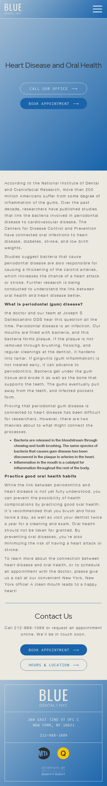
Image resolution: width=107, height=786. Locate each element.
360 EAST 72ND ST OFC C (53, 722)
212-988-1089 (29, 628)
